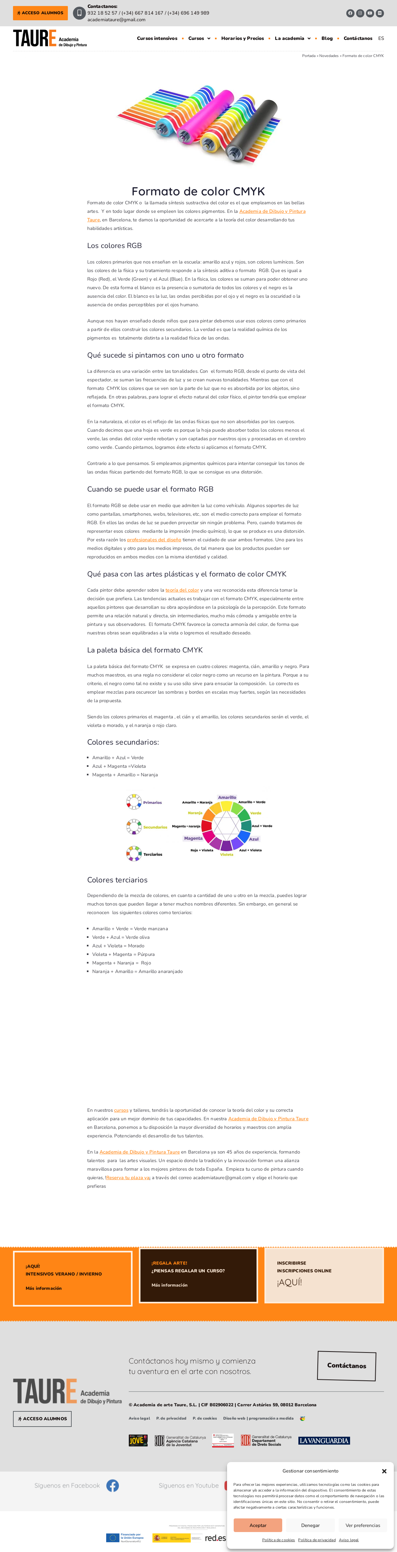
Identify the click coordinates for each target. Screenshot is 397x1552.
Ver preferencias (363, 1525)
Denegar (310, 1525)
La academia (292, 38)
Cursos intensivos (157, 38)
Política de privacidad (316, 1539)
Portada (309, 55)
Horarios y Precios (242, 38)
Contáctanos (358, 38)
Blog (327, 38)
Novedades (329, 55)
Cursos (199, 38)
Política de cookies (278, 1539)
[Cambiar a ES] (381, 38)
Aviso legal (349, 1539)
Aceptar (258, 1525)
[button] (384, 1471)
